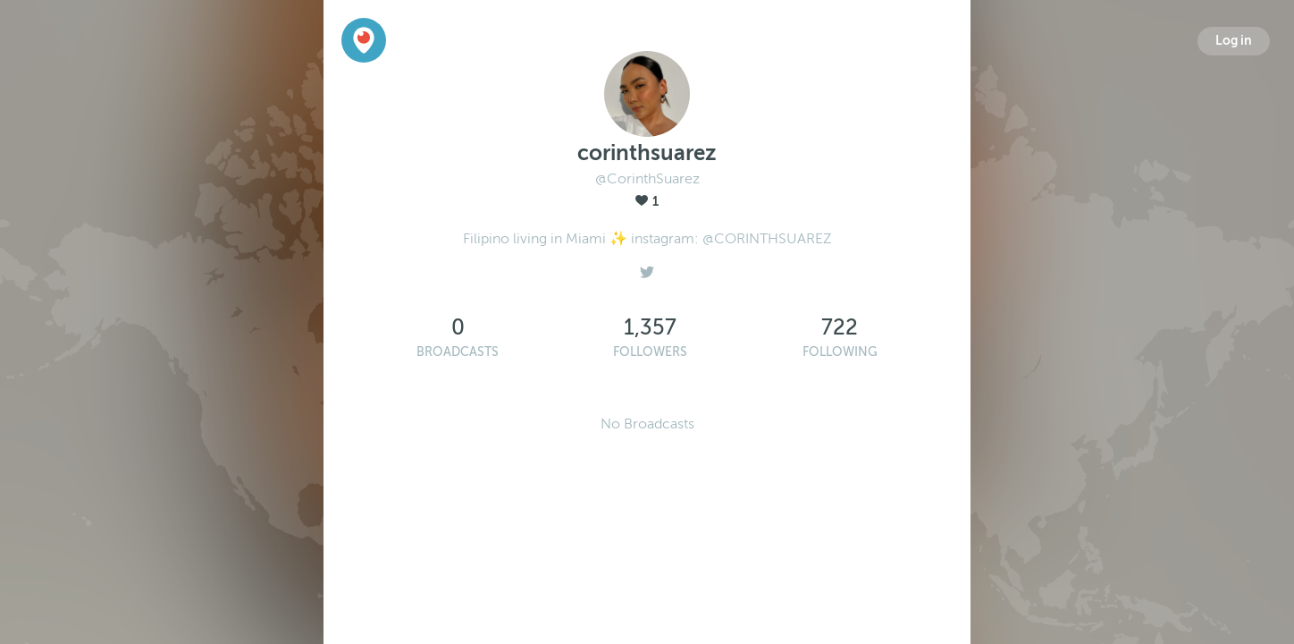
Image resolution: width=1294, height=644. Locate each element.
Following (840, 352)
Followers (650, 352)
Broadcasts (457, 352)
